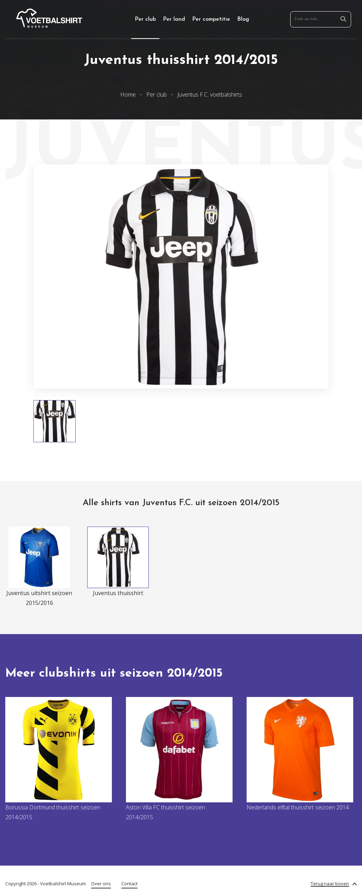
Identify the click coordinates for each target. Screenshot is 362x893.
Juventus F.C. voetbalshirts (209, 94)
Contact (129, 883)
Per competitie (211, 19)
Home (128, 94)
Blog (243, 19)
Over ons (101, 883)
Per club (145, 19)
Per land (174, 19)
